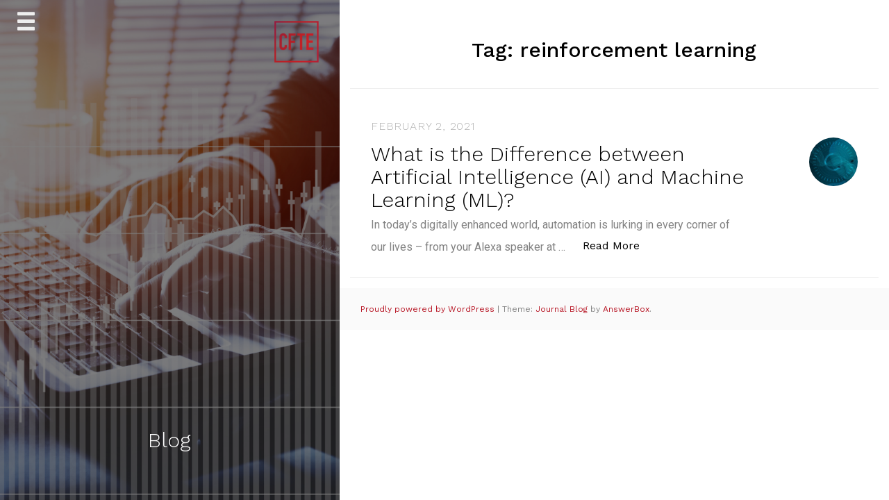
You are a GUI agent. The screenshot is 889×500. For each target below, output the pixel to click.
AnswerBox (626, 309)
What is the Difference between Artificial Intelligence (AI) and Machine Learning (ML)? (557, 177)
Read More (618, 245)
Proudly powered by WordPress (428, 309)
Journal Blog (562, 309)
